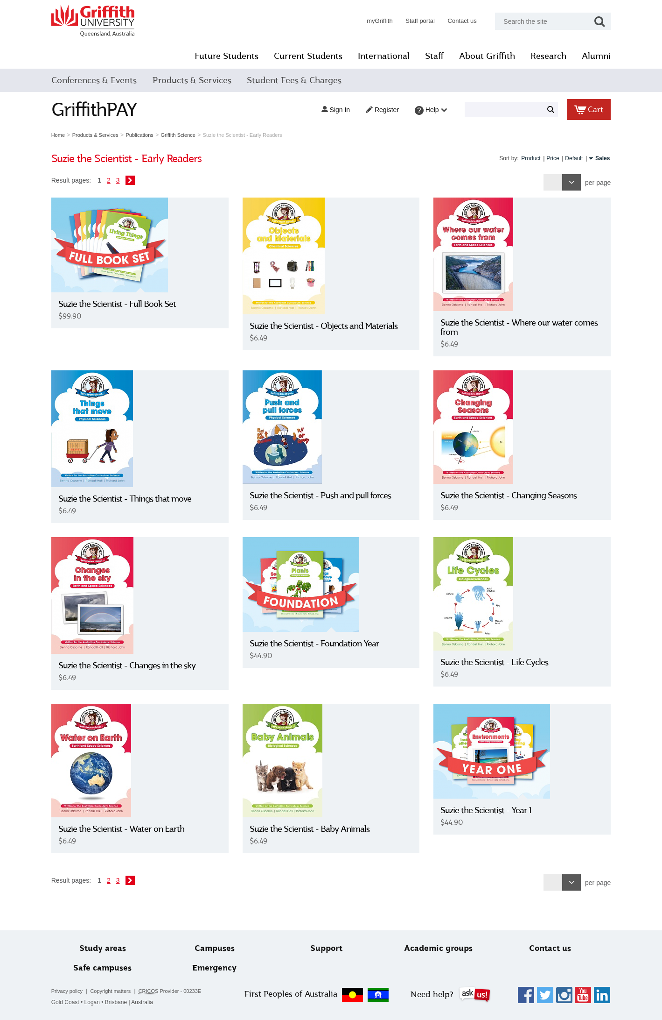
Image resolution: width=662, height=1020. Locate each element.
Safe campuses (108, 968)
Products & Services (198, 80)
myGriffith (372, 20)
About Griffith (481, 56)
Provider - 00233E (177, 991)
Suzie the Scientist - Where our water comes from (517, 327)
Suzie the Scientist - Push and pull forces (322, 495)
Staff (427, 56)
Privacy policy (74, 991)
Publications (146, 135)
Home (65, 135)
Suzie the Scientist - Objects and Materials (326, 326)
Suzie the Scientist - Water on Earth (128, 829)
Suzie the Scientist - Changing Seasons (507, 495)
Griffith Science (184, 135)
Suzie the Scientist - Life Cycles (492, 662)
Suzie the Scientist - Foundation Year (317, 643)
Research (542, 56)
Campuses (217, 948)
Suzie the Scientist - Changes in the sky (133, 665)
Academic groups (435, 948)
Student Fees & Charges (301, 80)
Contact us (455, 20)
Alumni (589, 56)
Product (523, 158)
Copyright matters (117, 991)
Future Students (220, 56)
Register (375, 109)
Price (545, 158)
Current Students (301, 56)
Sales (595, 158)
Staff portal (413, 20)
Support (326, 948)
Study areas (108, 948)
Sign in (328, 109)
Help (424, 110)
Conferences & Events (101, 80)
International (377, 56)
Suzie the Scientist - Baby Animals (312, 829)
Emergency (217, 968)
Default (567, 158)
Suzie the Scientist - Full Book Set (124, 304)
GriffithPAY (101, 109)
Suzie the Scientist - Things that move (131, 498)
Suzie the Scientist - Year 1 (484, 810)
